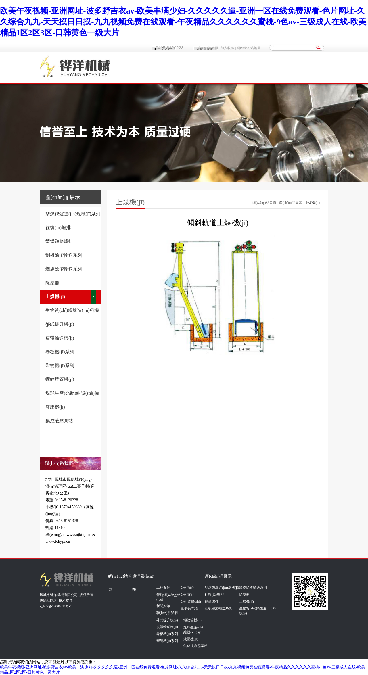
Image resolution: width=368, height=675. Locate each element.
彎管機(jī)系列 (59, 365)
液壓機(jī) (55, 406)
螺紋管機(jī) (192, 620)
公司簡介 (187, 588)
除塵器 (52, 282)
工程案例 (163, 588)
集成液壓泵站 (59, 420)
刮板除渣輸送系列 (63, 255)
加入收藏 (227, 48)
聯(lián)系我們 (167, 613)
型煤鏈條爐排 (59, 241)
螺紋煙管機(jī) (59, 379)
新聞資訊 (163, 606)
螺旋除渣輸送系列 (63, 268)
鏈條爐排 (211, 601)
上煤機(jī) (55, 296)
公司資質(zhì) (191, 601)
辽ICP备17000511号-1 (56, 606)
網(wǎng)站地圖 (249, 48)
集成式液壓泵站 (195, 646)
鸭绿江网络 (48, 601)
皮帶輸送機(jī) (59, 337)
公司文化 (187, 594)
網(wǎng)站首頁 (264, 203)
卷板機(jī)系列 (59, 351)
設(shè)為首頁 (208, 48)
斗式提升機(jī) (59, 324)
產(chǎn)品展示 (290, 203)
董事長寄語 (189, 608)
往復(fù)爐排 (58, 227)
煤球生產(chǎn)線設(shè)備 (72, 393)
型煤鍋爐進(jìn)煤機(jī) (222, 588)
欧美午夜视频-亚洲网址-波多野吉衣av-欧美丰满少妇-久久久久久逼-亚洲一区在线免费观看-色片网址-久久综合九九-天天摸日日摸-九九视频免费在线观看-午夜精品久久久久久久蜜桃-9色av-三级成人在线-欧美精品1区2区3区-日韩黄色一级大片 (183, 21)
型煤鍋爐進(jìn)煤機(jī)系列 (72, 213)
